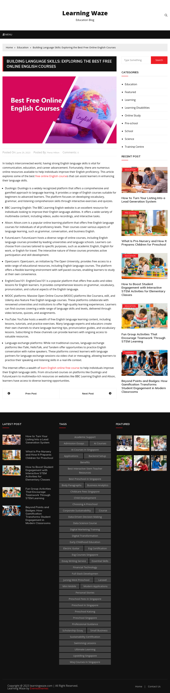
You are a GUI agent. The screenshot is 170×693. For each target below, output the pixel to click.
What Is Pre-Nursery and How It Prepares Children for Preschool (144, 243)
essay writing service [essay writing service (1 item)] (74, 561)
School (129, 131)
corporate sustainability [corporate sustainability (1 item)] (77, 510)
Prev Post (31, 393)
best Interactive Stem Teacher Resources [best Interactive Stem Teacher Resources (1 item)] (85, 470)
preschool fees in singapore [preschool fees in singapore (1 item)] (85, 598)
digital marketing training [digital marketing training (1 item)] (85, 529)
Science (129, 139)
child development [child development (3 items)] (85, 497)
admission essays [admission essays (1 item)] (74, 443)
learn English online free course (60, 368)
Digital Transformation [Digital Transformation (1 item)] (85, 535)
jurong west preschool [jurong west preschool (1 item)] (76, 580)
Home (138, 686)
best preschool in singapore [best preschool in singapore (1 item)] (85, 478)
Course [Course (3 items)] (103, 510)
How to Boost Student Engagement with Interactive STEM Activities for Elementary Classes (143, 289)
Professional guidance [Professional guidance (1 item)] (85, 624)
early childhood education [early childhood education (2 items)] (85, 542)
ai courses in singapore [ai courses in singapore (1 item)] (85, 449)
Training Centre (134, 146)
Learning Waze (85, 13)
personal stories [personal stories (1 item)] (85, 592)
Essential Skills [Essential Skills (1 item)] (100, 561)
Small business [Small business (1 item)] (99, 630)
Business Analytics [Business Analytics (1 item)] (97, 485)
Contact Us (154, 686)
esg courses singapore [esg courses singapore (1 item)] (85, 554)
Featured (130, 92)
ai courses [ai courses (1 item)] (100, 443)
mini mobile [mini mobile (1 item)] (69, 586)
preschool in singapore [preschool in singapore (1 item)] (85, 605)
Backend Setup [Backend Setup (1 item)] (97, 456)
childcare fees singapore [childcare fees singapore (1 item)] (84, 491)
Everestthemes (39, 688)
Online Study (133, 115)
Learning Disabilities (137, 107)
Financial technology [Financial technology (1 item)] (85, 567)
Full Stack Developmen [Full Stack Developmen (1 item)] (85, 573)
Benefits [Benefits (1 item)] (85, 462)
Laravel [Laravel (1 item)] (102, 580)
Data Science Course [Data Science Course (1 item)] (85, 523)
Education (131, 84)
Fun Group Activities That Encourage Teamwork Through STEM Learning (143, 337)
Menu (7, 34)
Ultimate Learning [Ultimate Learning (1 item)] (85, 649)
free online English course (51, 176)
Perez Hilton (53, 152)
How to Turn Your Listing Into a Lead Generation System (143, 200)
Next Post (88, 393)
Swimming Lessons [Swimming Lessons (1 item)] (85, 643)
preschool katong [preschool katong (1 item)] (85, 611)
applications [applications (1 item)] (71, 456)
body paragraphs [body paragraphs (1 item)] (71, 485)
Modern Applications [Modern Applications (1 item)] (96, 586)
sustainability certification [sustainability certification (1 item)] (85, 636)
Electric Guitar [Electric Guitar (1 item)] (71, 548)
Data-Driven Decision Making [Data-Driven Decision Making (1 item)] (85, 516)
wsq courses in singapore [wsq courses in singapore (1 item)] (85, 662)
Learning (130, 100)
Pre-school (131, 123)
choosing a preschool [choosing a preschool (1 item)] (84, 504)
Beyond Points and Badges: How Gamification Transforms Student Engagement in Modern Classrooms (145, 386)
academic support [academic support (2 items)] (85, 437)
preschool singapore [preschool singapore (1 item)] (85, 617)
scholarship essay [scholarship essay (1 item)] (72, 630)
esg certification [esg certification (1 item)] (97, 548)
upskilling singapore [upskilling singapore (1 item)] (85, 655)
